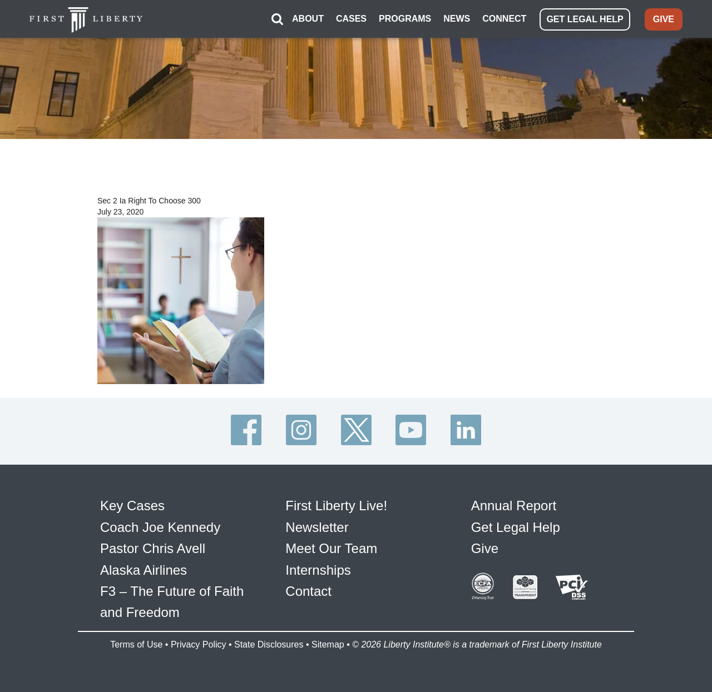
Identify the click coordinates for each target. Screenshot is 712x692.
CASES (351, 18)
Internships (317, 570)
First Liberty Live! (336, 505)
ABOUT (308, 18)
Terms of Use (136, 644)
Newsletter (316, 527)
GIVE (663, 19)
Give (484, 548)
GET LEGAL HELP (584, 19)
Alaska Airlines (143, 570)
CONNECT (504, 18)
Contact (308, 591)
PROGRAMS (405, 18)
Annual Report (513, 505)
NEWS (456, 18)
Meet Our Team (331, 548)
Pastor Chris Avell (152, 548)
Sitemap (328, 644)
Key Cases (132, 505)
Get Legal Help (515, 527)
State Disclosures (269, 644)
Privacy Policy (198, 644)
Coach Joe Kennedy (160, 527)
